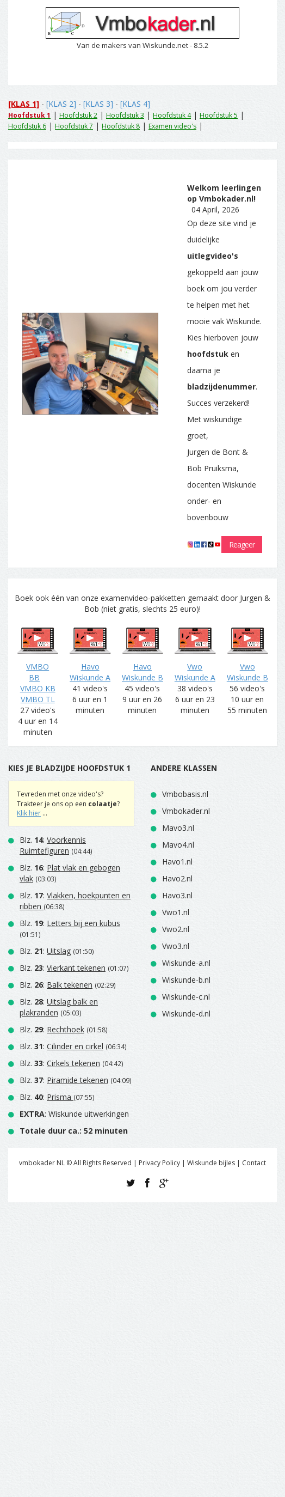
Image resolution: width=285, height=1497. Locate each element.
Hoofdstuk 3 (125, 115)
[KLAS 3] (98, 104)
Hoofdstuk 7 (74, 126)
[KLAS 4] (135, 104)
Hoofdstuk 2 (78, 115)
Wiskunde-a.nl (186, 963)
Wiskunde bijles (211, 1162)
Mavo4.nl (178, 844)
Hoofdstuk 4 (172, 115)
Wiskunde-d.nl (186, 1013)
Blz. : (53, 845)
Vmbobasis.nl (185, 794)
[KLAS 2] (61, 104)
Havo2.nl (177, 878)
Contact (254, 1162)
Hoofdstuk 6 (27, 126)
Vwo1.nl (175, 912)
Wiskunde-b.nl (186, 980)
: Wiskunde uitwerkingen (74, 1114)
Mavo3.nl (178, 828)
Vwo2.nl (175, 929)
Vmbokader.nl (186, 811)
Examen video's (172, 126)
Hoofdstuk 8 (121, 126)
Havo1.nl (177, 861)
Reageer (242, 544)
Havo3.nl (177, 895)
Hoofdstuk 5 (219, 115)
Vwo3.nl (175, 946)
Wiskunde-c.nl (186, 996)
